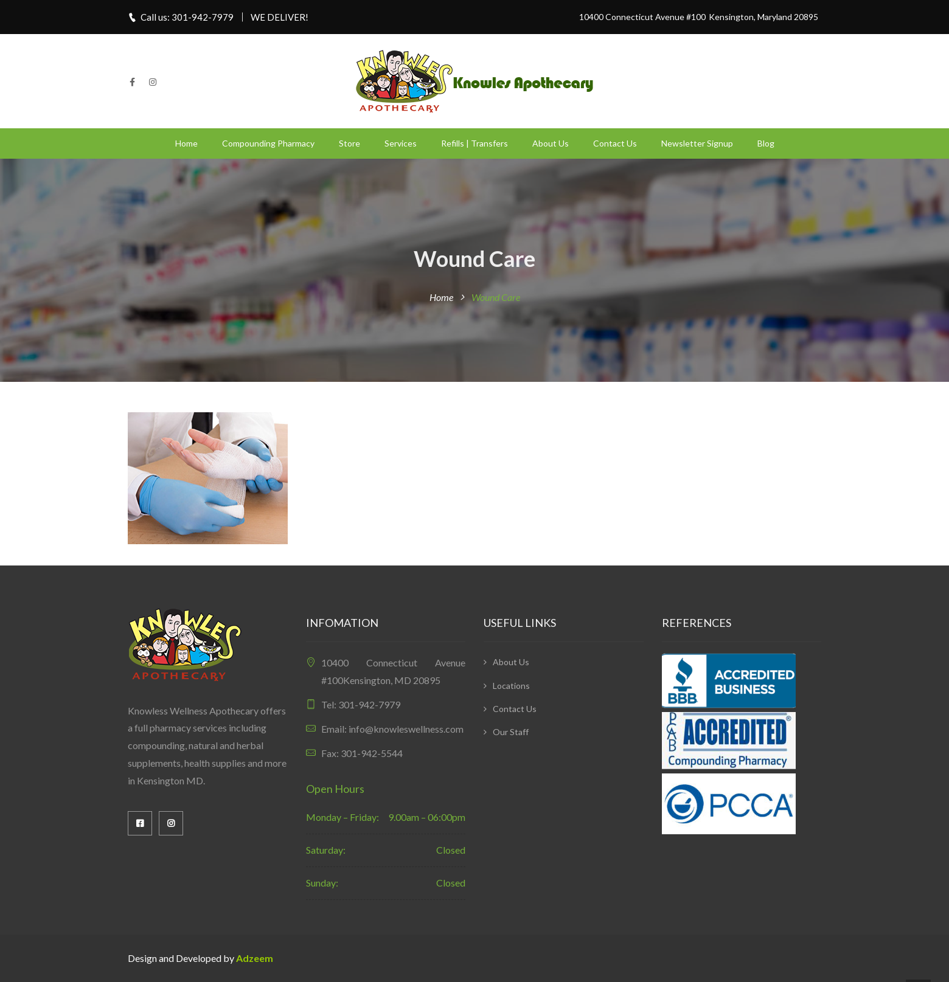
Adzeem (254, 958)
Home (186, 143)
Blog (765, 143)
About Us (550, 143)
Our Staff (511, 732)
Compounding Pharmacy (268, 143)
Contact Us (615, 143)
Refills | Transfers (474, 143)
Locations (511, 685)
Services (400, 143)
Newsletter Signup (697, 143)
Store (349, 143)
